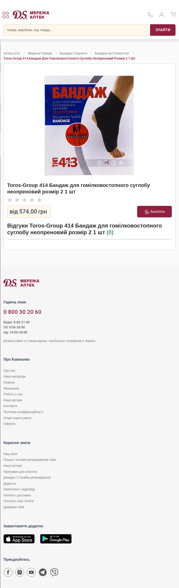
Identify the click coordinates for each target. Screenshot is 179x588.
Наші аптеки (12, 466)
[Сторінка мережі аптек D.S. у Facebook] (8, 573)
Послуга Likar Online (18, 501)
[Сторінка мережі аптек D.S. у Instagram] (19, 573)
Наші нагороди (14, 376)
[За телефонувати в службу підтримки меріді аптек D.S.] (150, 16)
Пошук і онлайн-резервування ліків (29, 460)
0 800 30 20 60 (22, 312)
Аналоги (155, 211)
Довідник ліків (13, 507)
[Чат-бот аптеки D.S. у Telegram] (42, 573)
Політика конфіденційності (23, 412)
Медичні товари (40, 53)
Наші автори (12, 400)
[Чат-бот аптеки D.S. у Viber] (54, 573)
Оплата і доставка (17, 495)
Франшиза (11, 388)
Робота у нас (13, 394)
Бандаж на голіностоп (112, 53)
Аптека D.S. (11, 53)
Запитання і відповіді (19, 489)
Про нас (9, 370)
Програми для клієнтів (20, 472)
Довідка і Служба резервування (27, 477)
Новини (9, 382)
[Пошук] (163, 30)
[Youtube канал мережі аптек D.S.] (31, 573)
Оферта (9, 424)
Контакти (10, 406)
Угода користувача (17, 418)
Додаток (9, 483)
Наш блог (10, 454)
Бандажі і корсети (73, 53)
